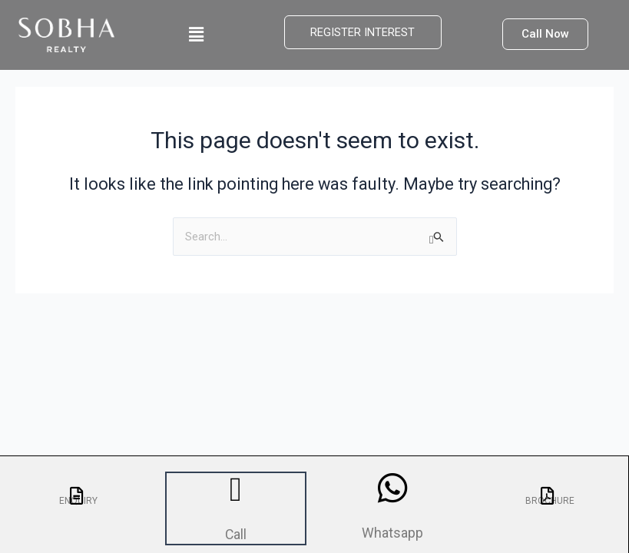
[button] (196, 34)
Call (236, 533)
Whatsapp (392, 531)
